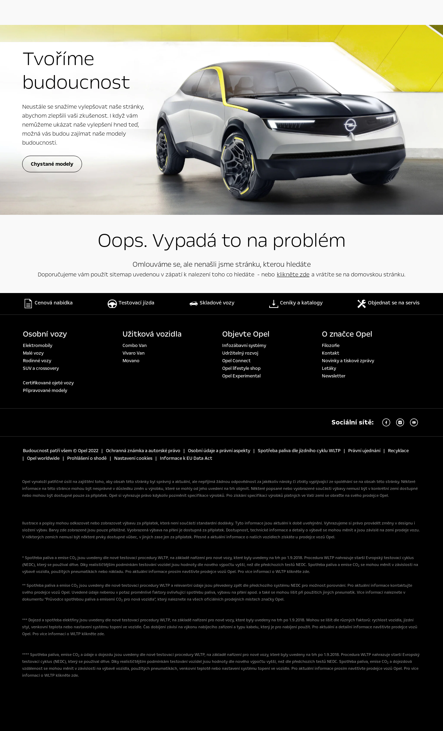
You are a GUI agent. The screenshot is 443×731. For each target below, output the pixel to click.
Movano (131, 361)
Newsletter (333, 376)
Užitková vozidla (152, 334)
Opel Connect (236, 361)
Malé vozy (33, 353)
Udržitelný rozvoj (240, 353)
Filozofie (331, 345)
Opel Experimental (241, 376)
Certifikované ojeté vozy (48, 383)
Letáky (329, 368)
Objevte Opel (246, 334)
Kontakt (330, 353)
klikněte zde (293, 274)
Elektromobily (37, 345)
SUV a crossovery (41, 368)
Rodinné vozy (37, 361)
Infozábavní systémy (244, 345)
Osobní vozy (45, 334)
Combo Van (135, 345)
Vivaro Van (134, 353)
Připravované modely (45, 390)
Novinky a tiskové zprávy (348, 361)
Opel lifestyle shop (241, 368)
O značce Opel (347, 334)
